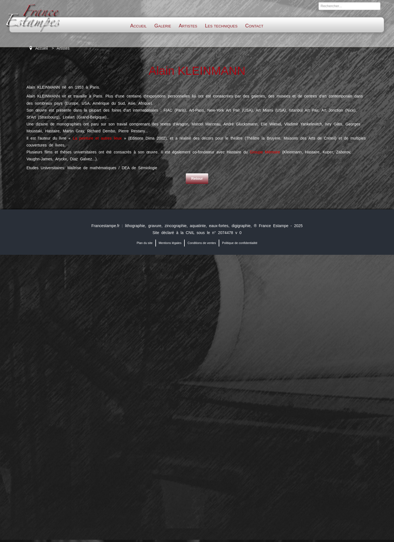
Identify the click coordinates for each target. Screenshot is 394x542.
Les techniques (221, 26)
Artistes (188, 26)
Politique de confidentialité (239, 243)
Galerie (162, 26)
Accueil (138, 26)
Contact (254, 26)
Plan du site (144, 243)
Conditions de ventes (201, 243)
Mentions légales (170, 243)
